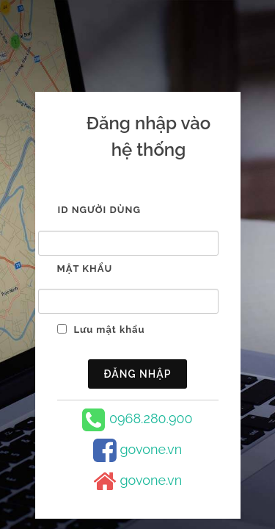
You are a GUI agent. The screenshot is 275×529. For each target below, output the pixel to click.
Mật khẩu (85, 268)
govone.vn (151, 449)
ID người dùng (99, 209)
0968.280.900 (151, 418)
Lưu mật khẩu (109, 329)
